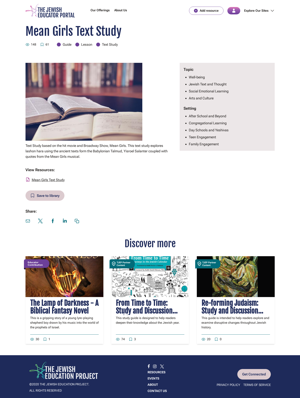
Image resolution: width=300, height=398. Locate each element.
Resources (156, 372)
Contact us (157, 391)
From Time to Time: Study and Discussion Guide (144, 311)
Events (153, 378)
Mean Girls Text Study (48, 180)
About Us (120, 10)
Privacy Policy (228, 385)
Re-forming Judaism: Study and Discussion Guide (229, 311)
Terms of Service (257, 385)
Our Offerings (100, 10)
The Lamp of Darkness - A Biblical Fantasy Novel (64, 307)
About (153, 385)
